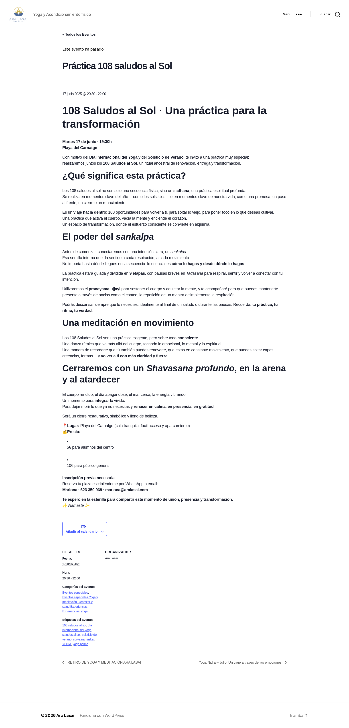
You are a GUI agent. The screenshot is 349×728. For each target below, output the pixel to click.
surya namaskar (83, 639)
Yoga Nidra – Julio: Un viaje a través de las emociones (240, 662)
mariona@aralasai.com (126, 490)
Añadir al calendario (81, 531)
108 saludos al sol (74, 625)
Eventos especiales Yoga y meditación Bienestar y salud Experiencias (80, 601)
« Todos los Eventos (78, 34)
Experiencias (70, 611)
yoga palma (80, 644)
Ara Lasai (65, 715)
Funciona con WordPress (102, 715)
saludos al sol (71, 634)
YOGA (66, 644)
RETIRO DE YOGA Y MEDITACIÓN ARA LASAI (104, 662)
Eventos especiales (75, 592)
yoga (84, 611)
